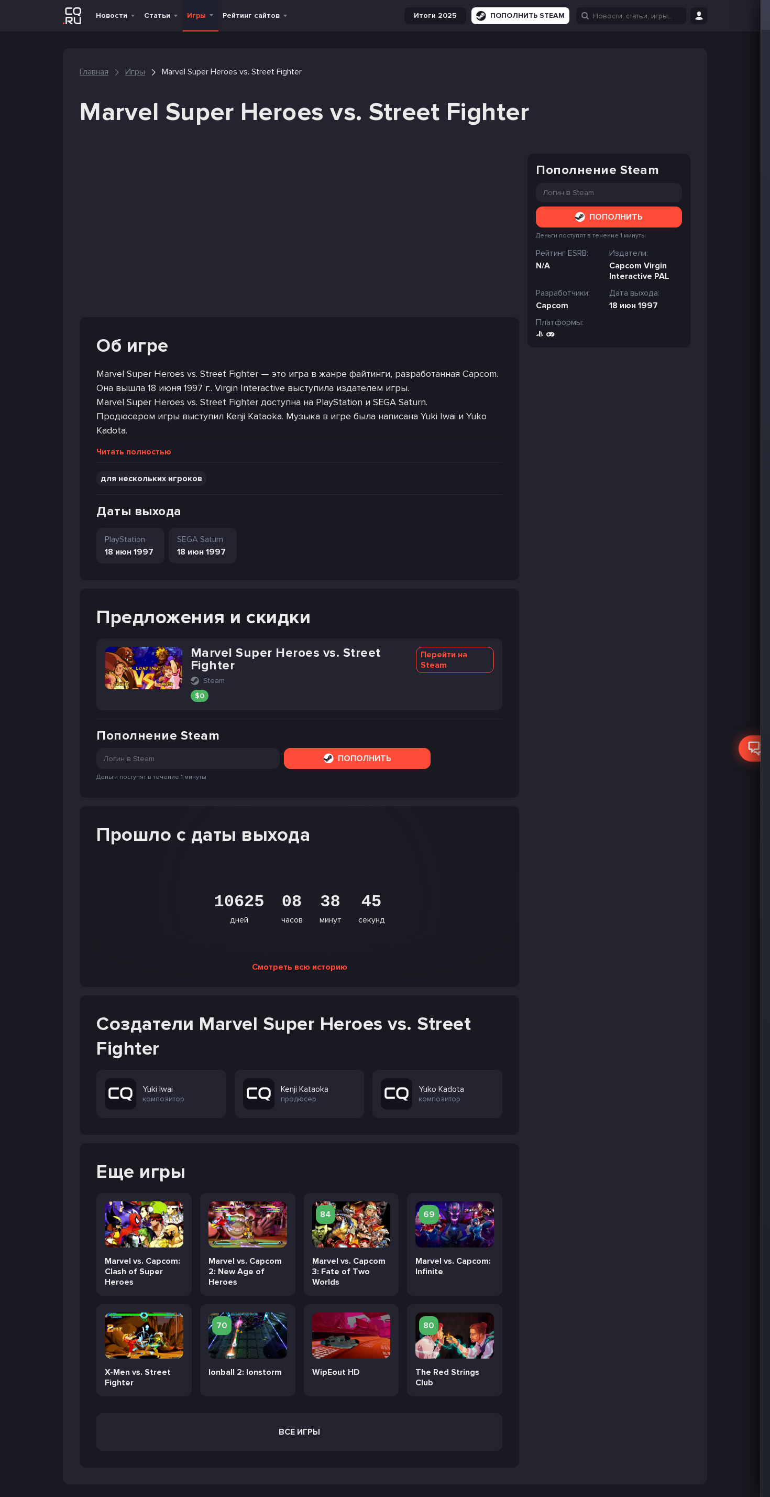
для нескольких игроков (151, 478)
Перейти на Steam (444, 659)
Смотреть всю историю (299, 967)
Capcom (552, 305)
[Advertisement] (299, 235)
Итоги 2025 (435, 15)
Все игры (299, 1432)
